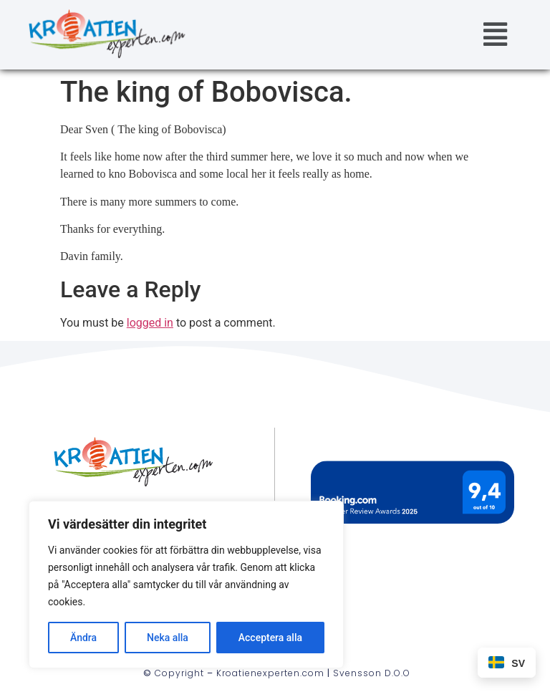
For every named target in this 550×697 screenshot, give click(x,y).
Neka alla (167, 637)
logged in (150, 323)
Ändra (83, 637)
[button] (494, 35)
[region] (186, 584)
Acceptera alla (270, 637)
